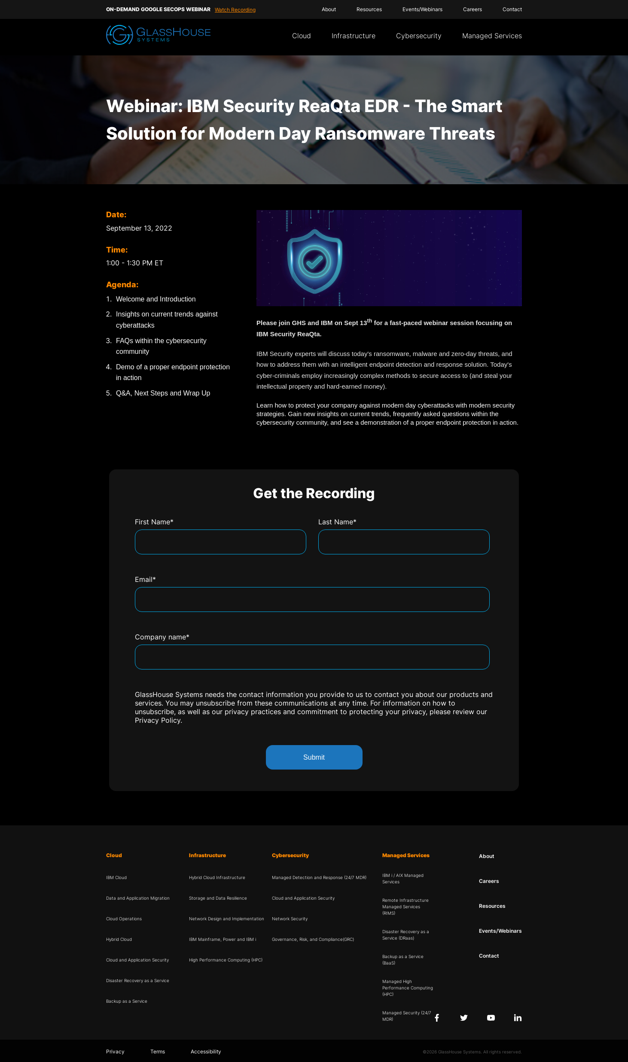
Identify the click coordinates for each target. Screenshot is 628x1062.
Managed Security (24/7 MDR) (406, 1016)
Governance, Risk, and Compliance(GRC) (313, 939)
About (329, 9)
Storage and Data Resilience (218, 898)
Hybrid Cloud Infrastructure (217, 877)
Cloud (301, 35)
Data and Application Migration (138, 898)
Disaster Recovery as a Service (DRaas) (405, 934)
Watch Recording (235, 9)
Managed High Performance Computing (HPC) (407, 988)
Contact (512, 9)
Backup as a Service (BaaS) (403, 959)
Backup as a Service (126, 1001)
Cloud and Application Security (137, 959)
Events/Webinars (422, 9)
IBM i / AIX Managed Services (403, 878)
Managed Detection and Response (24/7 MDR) (319, 877)
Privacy (115, 1051)
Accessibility (206, 1051)
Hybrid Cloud (119, 939)
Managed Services (492, 35)
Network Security (290, 918)
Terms (157, 1051)
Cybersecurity (419, 35)
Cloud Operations (124, 918)
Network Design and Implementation (226, 918)
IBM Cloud (116, 877)
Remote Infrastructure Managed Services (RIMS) (405, 907)
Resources (369, 9)
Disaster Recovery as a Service (137, 980)
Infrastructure (353, 35)
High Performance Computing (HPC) (225, 959)
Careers (472, 9)
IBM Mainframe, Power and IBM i (222, 939)
